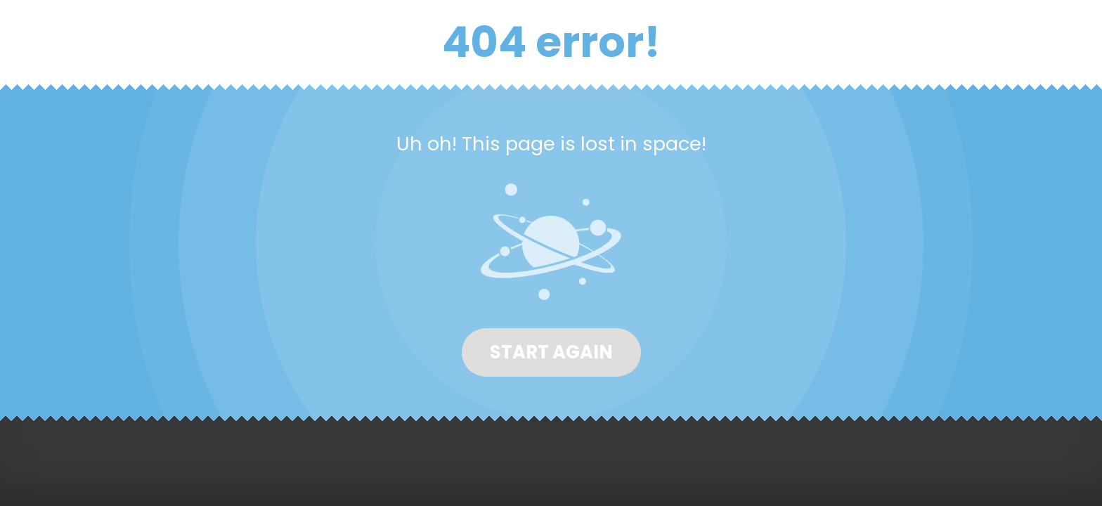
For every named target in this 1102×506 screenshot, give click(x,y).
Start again (551, 352)
